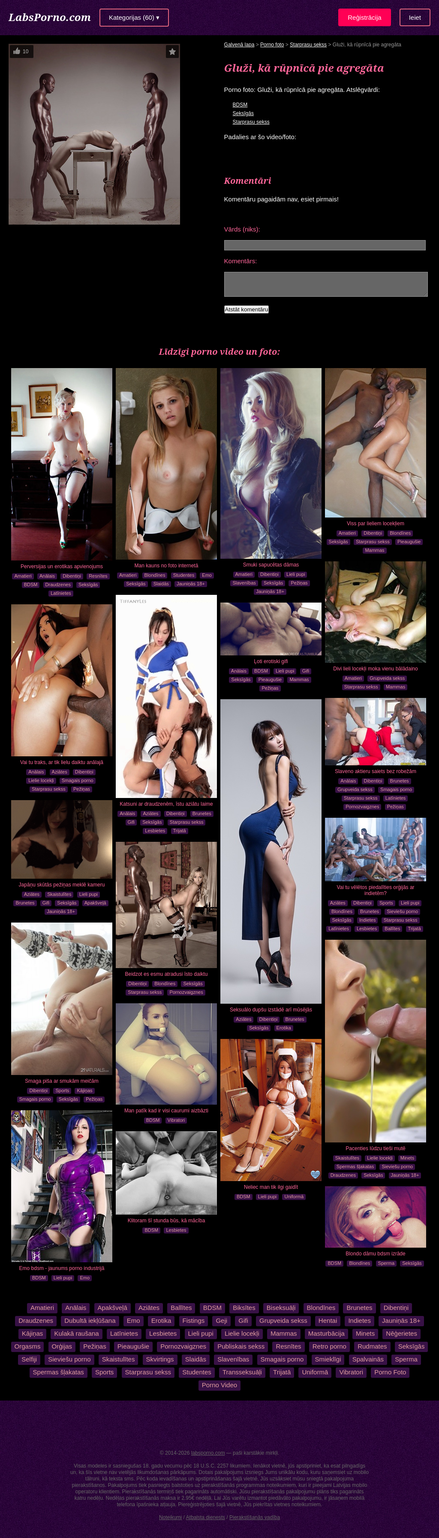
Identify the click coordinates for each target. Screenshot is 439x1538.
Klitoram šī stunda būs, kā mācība (166, 1221)
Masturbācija (326, 1333)
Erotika (284, 1027)
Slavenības (244, 582)
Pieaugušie (409, 541)
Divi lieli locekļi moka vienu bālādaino (375, 669)
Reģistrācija (364, 17)
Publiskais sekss (241, 1346)
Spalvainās (368, 1359)
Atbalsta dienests (205, 1517)
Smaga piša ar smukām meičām (61, 1081)
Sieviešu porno (402, 911)
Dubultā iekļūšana (89, 1320)
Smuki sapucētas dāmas (271, 565)
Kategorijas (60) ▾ (134, 17)
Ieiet (415, 17)
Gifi (131, 822)
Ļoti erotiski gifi (271, 661)
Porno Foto (390, 1372)
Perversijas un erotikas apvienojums (62, 566)
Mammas (374, 550)
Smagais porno (77, 780)
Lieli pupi (295, 574)
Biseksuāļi (280, 1307)
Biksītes (243, 1307)
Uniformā (294, 1196)
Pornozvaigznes (362, 806)
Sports (386, 902)
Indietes (367, 920)
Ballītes (392, 928)
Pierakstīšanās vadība (254, 1517)
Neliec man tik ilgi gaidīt (271, 1187)
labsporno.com (208, 1453)
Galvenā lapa (239, 45)
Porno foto (272, 45)
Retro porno (329, 1346)
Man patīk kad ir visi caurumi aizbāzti (166, 1111)
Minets (407, 1157)
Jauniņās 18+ (191, 583)
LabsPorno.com (50, 17)
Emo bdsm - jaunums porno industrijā (62, 1268)
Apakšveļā (95, 902)
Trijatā (179, 830)
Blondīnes (154, 575)
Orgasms (28, 1346)
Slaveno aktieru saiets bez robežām (375, 771)
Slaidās (161, 583)
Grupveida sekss (387, 678)
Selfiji (29, 1359)
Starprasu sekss (308, 45)
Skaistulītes (59, 894)
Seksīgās (243, 113)
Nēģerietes (401, 1333)
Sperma (386, 1263)
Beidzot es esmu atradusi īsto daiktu (166, 974)
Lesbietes (155, 830)
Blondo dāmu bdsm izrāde (375, 1254)
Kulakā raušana (76, 1333)
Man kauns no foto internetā (166, 566)
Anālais (47, 576)
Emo (207, 575)
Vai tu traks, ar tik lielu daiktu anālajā (61, 762)
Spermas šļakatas (355, 1166)
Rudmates (372, 1346)
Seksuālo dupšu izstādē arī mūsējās (271, 1010)
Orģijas (62, 1346)
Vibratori (176, 1120)
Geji (221, 1320)
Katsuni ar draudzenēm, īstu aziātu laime (166, 804)
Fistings (194, 1320)
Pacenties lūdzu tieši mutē (375, 1148)
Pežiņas (299, 582)
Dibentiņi (72, 576)
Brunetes (201, 813)
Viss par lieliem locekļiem (375, 524)
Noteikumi (170, 1517)
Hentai (328, 1320)
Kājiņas (84, 1090)
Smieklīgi (328, 1359)
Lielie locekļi (41, 780)
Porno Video (219, 1385)
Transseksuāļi (242, 1372)
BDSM (240, 105)
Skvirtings (160, 1359)
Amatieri (22, 576)
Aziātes (150, 813)
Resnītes (98, 576)
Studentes (184, 575)
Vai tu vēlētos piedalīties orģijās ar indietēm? (375, 890)
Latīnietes (61, 593)
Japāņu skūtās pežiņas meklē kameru (62, 885)
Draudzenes (58, 584)
